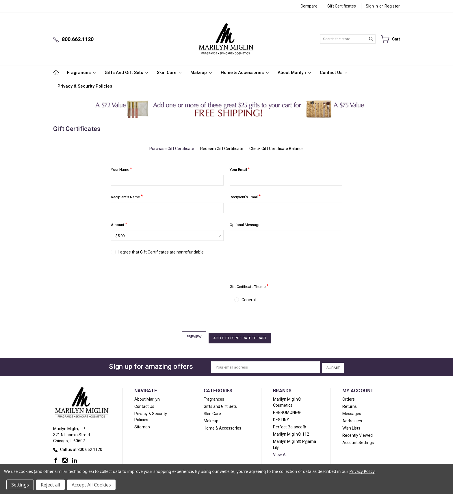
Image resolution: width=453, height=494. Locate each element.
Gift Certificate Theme (249, 286)
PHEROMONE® (287, 410)
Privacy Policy (361, 471)
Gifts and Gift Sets (126, 72)
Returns (349, 404)
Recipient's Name (127, 196)
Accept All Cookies (91, 485)
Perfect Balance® (289, 424)
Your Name (121, 169)
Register (392, 6)
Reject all (50, 485)
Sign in (372, 6)
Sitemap (142, 424)
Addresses (352, 418)
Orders (348, 397)
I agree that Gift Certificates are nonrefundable (161, 252)
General (249, 299)
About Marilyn (294, 72)
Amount (119, 224)
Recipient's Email (245, 196)
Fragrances (81, 72)
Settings (20, 485)
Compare (309, 6)
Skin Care (169, 72)
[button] (226, 109)
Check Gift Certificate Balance (276, 148)
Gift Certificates (341, 6)
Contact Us (334, 72)
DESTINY (281, 417)
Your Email (240, 169)
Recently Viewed (357, 433)
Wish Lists (351, 425)
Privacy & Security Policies (84, 86)
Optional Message (245, 225)
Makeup (201, 72)
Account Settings (358, 440)
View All (280, 452)
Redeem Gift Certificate (221, 148)
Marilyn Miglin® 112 (291, 432)
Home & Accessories (245, 72)
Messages (351, 411)
